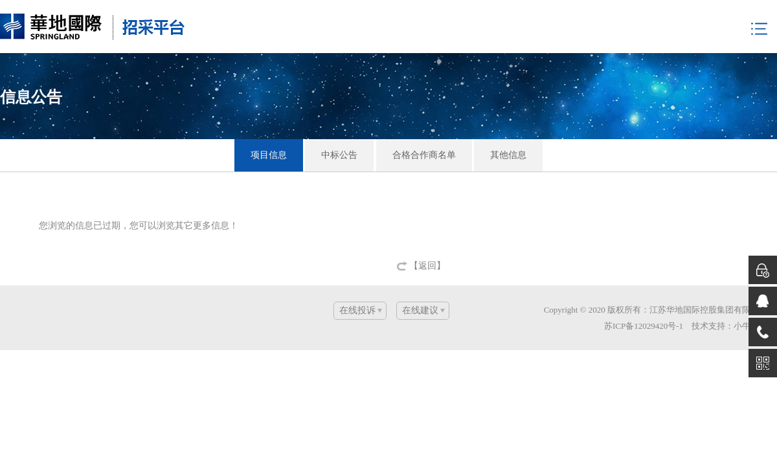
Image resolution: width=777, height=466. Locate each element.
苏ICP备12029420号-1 (643, 326)
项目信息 (269, 155)
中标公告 (339, 155)
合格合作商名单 (424, 155)
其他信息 (508, 155)
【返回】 (427, 266)
